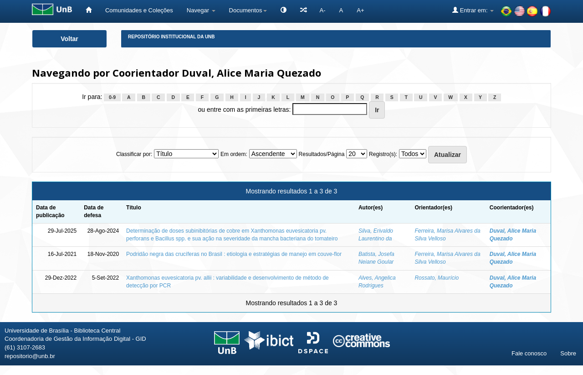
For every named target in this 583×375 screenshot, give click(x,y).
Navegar (201, 10)
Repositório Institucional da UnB (171, 36)
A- (323, 10)
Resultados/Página (322, 154)
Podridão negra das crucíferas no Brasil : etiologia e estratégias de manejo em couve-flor (234, 254)
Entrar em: (473, 10)
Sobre (568, 353)
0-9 (112, 97)
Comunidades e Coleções (139, 10)
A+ (360, 10)
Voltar (69, 38)
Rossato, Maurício (436, 278)
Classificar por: (134, 154)
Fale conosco (529, 353)
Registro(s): (383, 154)
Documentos (248, 10)
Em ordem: (233, 154)
